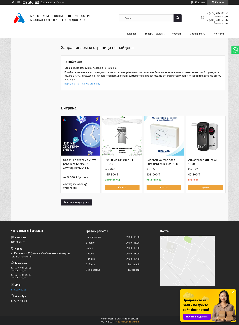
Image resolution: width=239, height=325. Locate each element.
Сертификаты (198, 33)
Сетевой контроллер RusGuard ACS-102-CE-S (162, 162)
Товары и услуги (154, 33)
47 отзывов (200, 2)
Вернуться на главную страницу (82, 83)
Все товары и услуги (75, 202)
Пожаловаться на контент (126, 322)
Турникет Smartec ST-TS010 (119, 162)
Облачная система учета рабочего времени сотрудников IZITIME (79, 164)
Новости (177, 33)
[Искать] (178, 18)
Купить (122, 187)
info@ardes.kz (18, 289)
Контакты (219, 33)
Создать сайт (47, 2)
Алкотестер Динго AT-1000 (203, 162)
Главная (131, 33)
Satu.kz (134, 319)
